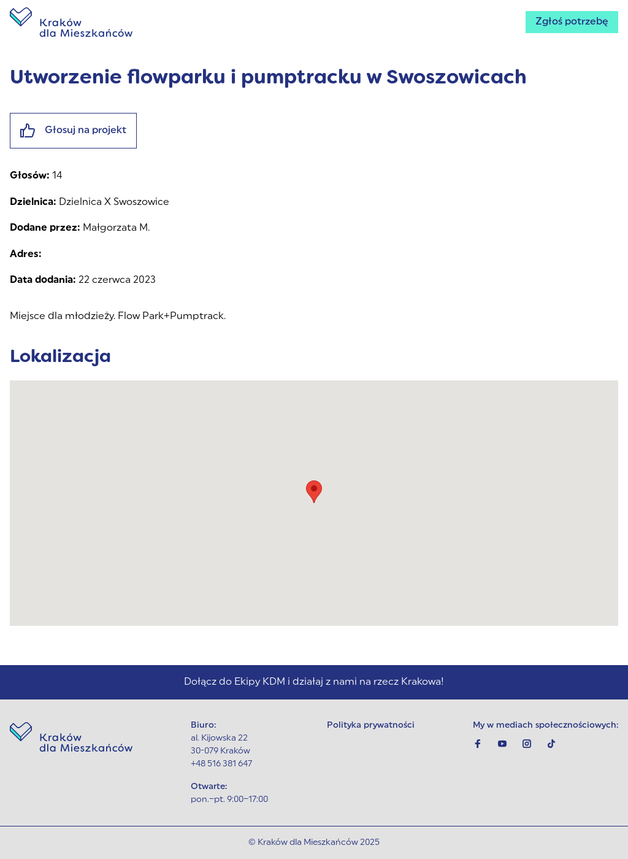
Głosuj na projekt (73, 130)
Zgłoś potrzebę (571, 22)
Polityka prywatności (371, 725)
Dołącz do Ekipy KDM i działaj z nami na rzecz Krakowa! (314, 682)
